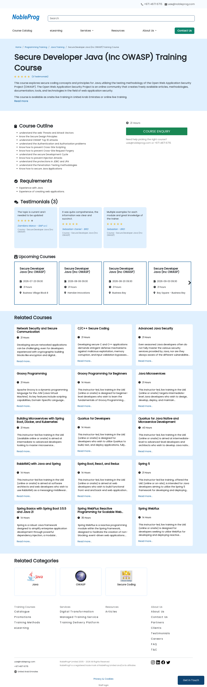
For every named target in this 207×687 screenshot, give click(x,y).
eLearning (56, 30)
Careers (157, 639)
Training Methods (27, 622)
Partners (157, 622)
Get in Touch (191, 680)
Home (18, 47)
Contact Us (184, 30)
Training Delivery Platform (79, 622)
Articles (111, 611)
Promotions (22, 617)
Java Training (57, 47)
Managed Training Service (79, 617)
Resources (117, 30)
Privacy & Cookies (103, 678)
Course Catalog (22, 30)
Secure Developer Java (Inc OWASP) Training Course (93, 47)
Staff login (104, 685)
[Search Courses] (121, 18)
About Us (149, 30)
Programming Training (36, 47)
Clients (156, 628)
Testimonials (160, 633)
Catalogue (22, 611)
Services (86, 30)
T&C (154, 649)
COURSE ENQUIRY (156, 131)
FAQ (154, 644)
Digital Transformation (77, 611)
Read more (21, 101)
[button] (189, 283)
